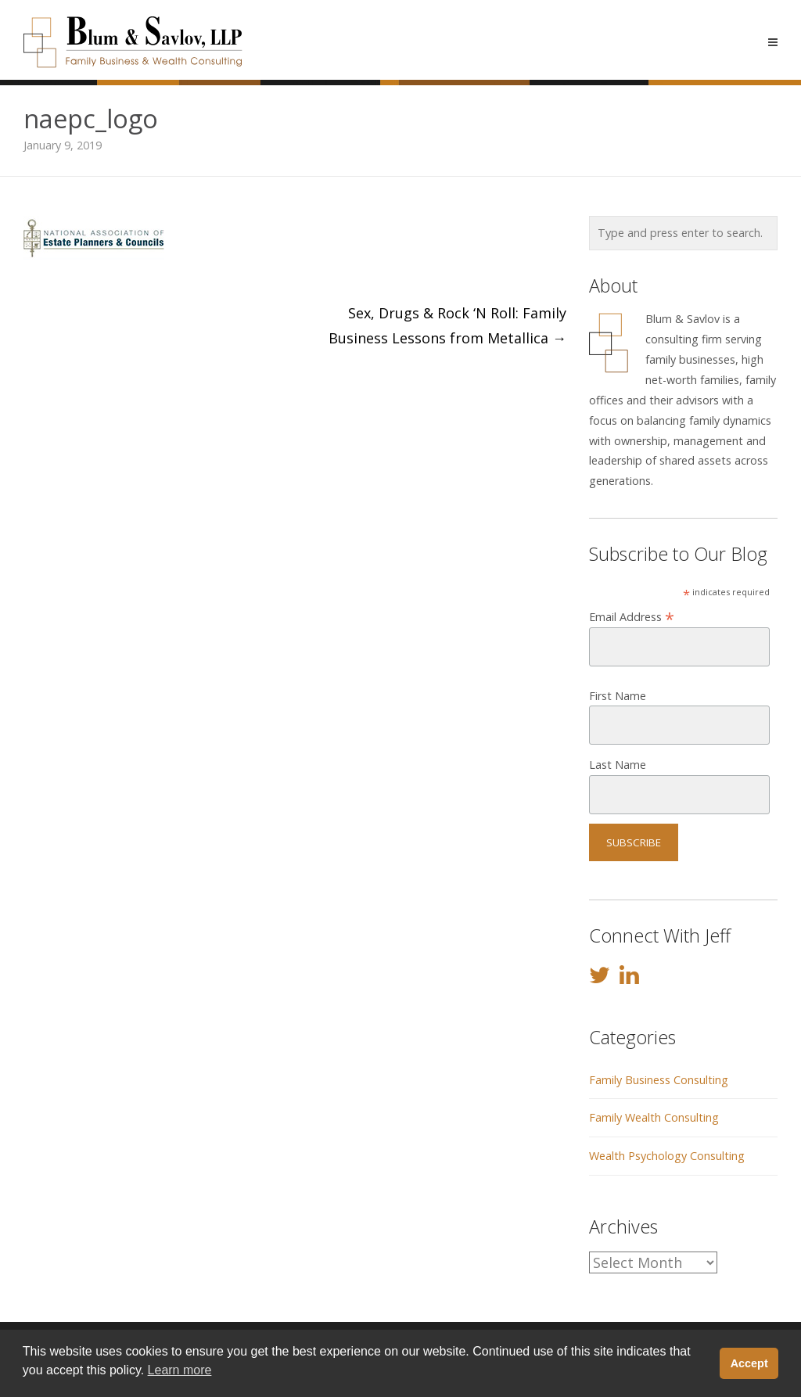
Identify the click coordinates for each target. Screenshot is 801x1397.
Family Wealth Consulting (654, 1117)
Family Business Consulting (658, 1079)
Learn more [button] (180, 1370)
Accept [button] (749, 1363)
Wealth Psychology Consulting (667, 1155)
